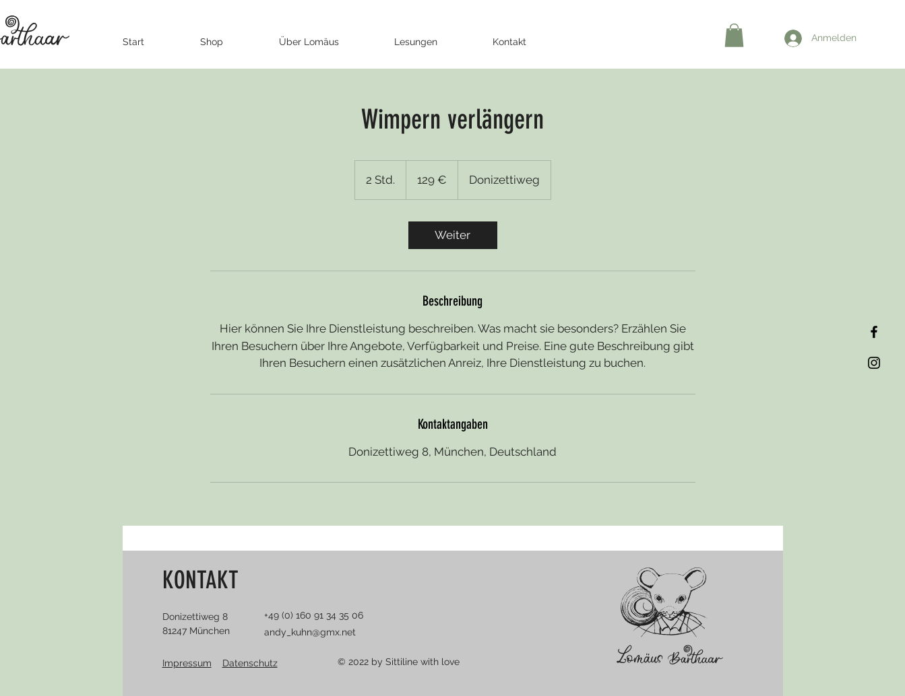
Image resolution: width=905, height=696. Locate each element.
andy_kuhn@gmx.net (310, 632)
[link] (452, 235)
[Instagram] (874, 363)
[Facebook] (874, 332)
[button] (734, 35)
